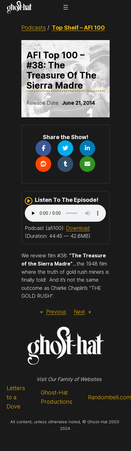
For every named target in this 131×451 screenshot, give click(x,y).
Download (78, 228)
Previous (56, 311)
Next (79, 311)
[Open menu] (65, 7)
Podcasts (33, 27)
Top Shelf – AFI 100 (78, 27)
